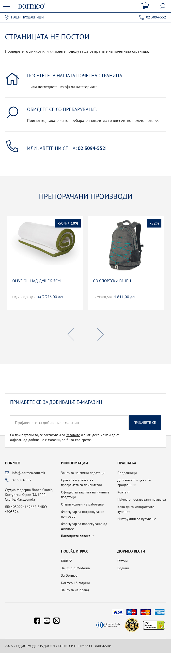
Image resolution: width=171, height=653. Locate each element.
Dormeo (12, 462)
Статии (122, 561)
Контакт (123, 492)
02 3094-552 (156, 17)
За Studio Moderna (75, 568)
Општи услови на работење (82, 504)
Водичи (123, 568)
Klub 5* (66, 561)
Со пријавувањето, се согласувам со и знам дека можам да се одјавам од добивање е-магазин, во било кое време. (65, 437)
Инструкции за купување (136, 519)
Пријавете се (145, 422)
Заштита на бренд (75, 590)
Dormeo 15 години (75, 583)
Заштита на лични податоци (83, 473)
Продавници (127, 473)
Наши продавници (27, 17)
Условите (73, 435)
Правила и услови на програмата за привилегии (81, 482)
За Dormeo (69, 575)
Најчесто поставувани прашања (141, 499)
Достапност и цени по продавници (134, 482)
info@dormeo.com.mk (28, 473)
